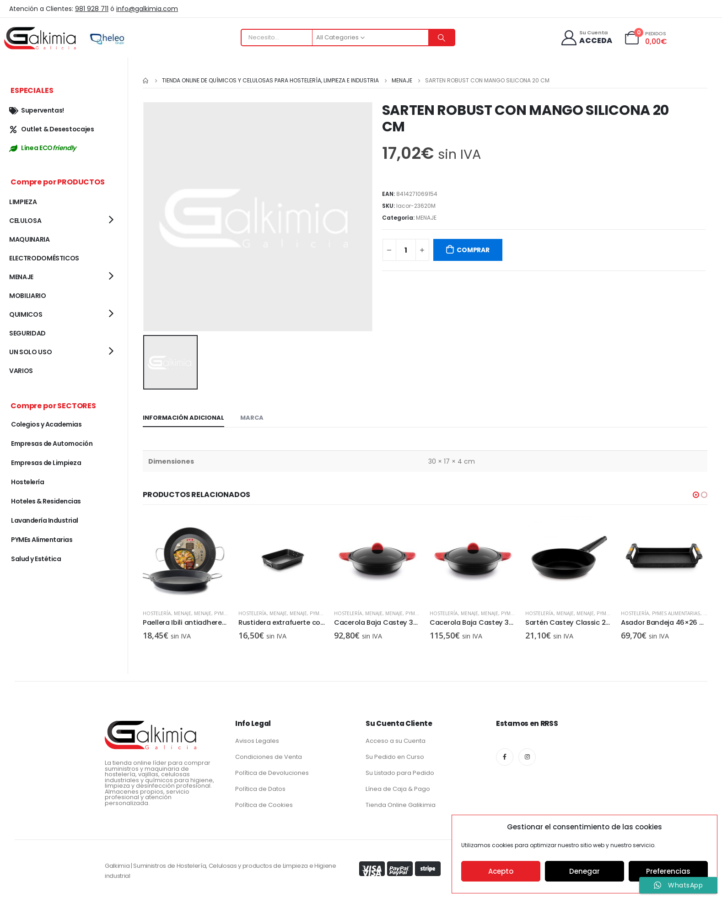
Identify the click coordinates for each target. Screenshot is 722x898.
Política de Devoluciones (272, 771)
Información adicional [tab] (183, 416)
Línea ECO (42, 147)
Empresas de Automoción (51, 443)
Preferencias (668, 871)
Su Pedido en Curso (395, 755)
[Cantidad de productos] (406, 250)
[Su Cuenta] (586, 38)
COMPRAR (473, 249)
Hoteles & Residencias (46, 501)
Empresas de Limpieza (46, 462)
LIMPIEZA (23, 201)
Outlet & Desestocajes (51, 129)
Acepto (500, 871)
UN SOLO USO (30, 352)
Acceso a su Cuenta (396, 739)
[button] (696, 493)
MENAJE (426, 218)
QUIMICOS (25, 314)
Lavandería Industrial (44, 520)
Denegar (584, 871)
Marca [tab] (252, 416)
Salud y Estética (36, 558)
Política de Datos (260, 787)
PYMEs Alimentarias (676, 612)
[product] (186, 557)
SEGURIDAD (27, 333)
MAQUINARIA (29, 239)
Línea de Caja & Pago (398, 787)
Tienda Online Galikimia (401, 803)
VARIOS (21, 370)
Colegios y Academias (46, 424)
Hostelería (157, 612)
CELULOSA (25, 220)
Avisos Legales (257, 739)
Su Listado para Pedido (400, 771)
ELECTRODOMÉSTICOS (44, 258)
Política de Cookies (264, 803)
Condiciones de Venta (268, 755)
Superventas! (36, 110)
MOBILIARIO (27, 295)
